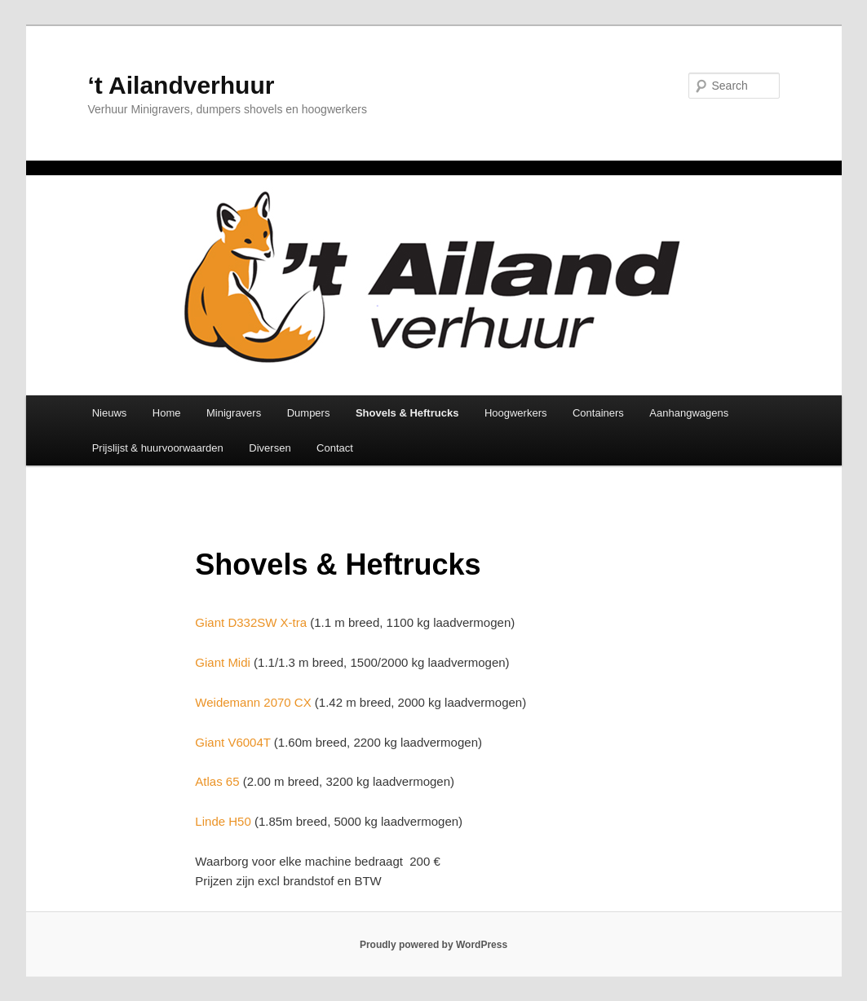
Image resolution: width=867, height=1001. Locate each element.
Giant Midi (222, 662)
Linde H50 (222, 821)
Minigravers (233, 413)
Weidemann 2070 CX (253, 702)
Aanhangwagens (688, 413)
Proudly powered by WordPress (433, 944)
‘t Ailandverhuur (181, 85)
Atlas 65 (217, 781)
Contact (334, 448)
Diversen (269, 448)
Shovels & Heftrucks (407, 413)
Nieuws (109, 413)
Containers (598, 413)
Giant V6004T (232, 742)
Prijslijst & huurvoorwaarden (157, 448)
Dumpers (308, 413)
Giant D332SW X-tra (251, 622)
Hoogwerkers (515, 413)
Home (167, 413)
